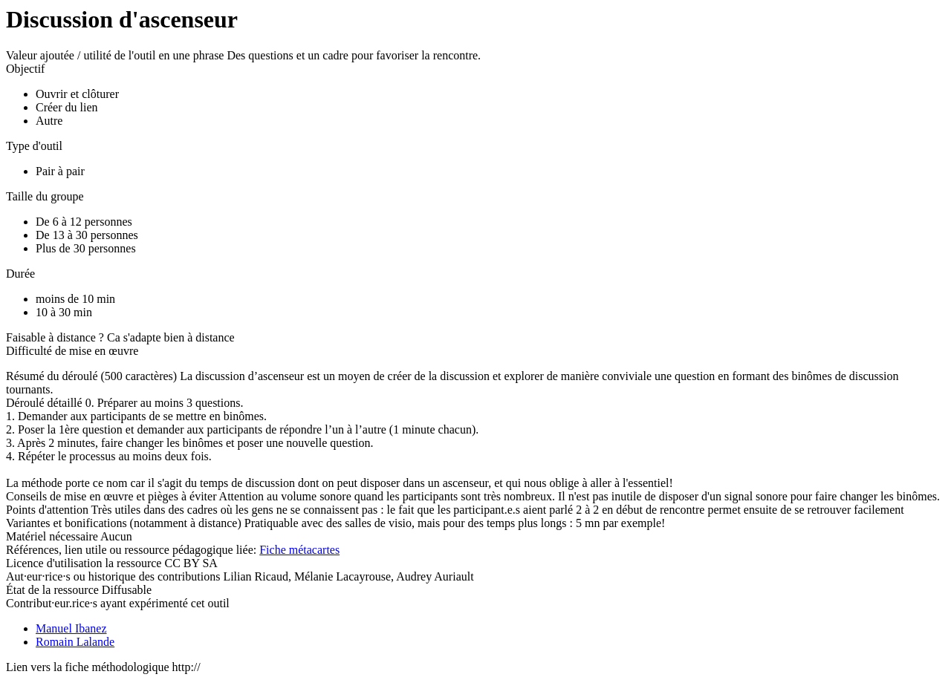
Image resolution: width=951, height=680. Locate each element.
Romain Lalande (75, 641)
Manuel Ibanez (71, 628)
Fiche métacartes (299, 549)
